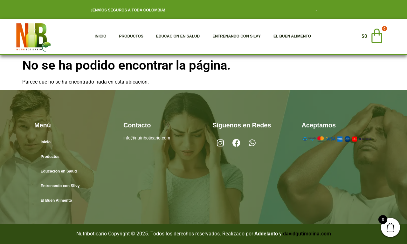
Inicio (101, 36)
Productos (131, 36)
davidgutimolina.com (307, 234)
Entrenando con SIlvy (236, 36)
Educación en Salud (178, 36)
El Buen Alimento (292, 36)
